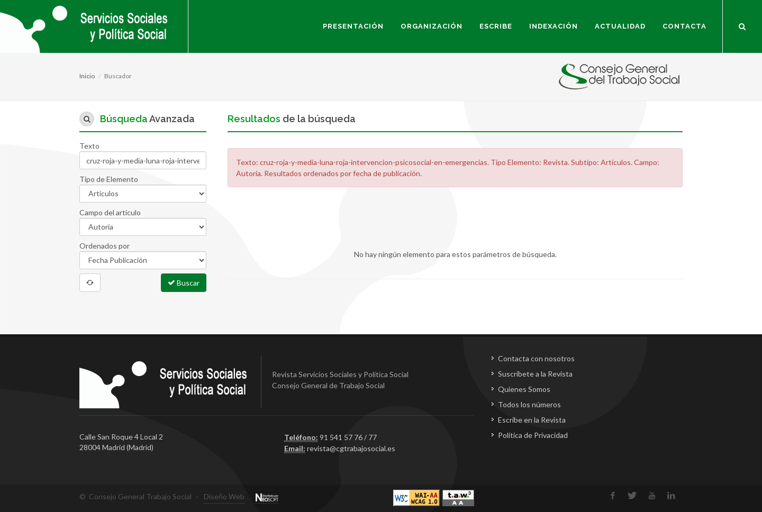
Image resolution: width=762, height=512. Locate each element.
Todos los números (529, 404)
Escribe (495, 26)
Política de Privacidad (533, 435)
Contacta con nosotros (536, 358)
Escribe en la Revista (532, 419)
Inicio (87, 76)
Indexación (553, 26)
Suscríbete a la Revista (535, 373)
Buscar (183, 282)
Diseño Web (224, 496)
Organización (431, 26)
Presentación (353, 26)
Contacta (684, 26)
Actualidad (620, 26)
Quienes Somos (524, 389)
